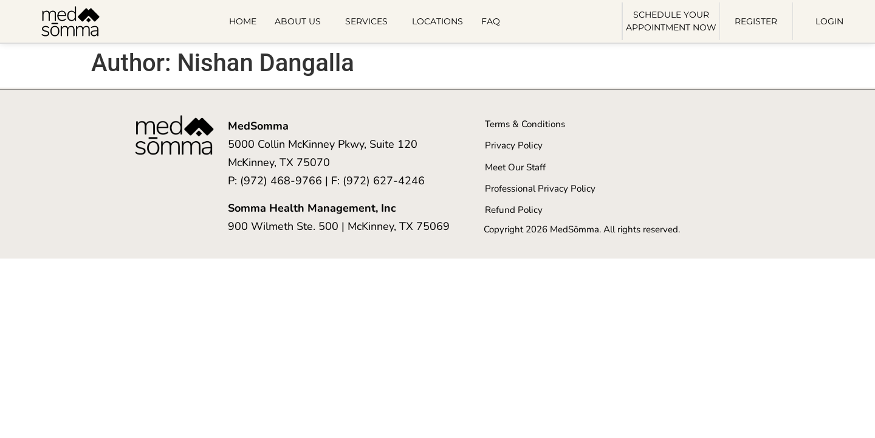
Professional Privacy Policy (539, 188)
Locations (437, 21)
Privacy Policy (513, 145)
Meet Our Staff (515, 167)
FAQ (490, 21)
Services (369, 21)
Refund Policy (513, 209)
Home (242, 21)
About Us (301, 21)
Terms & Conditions (524, 124)
